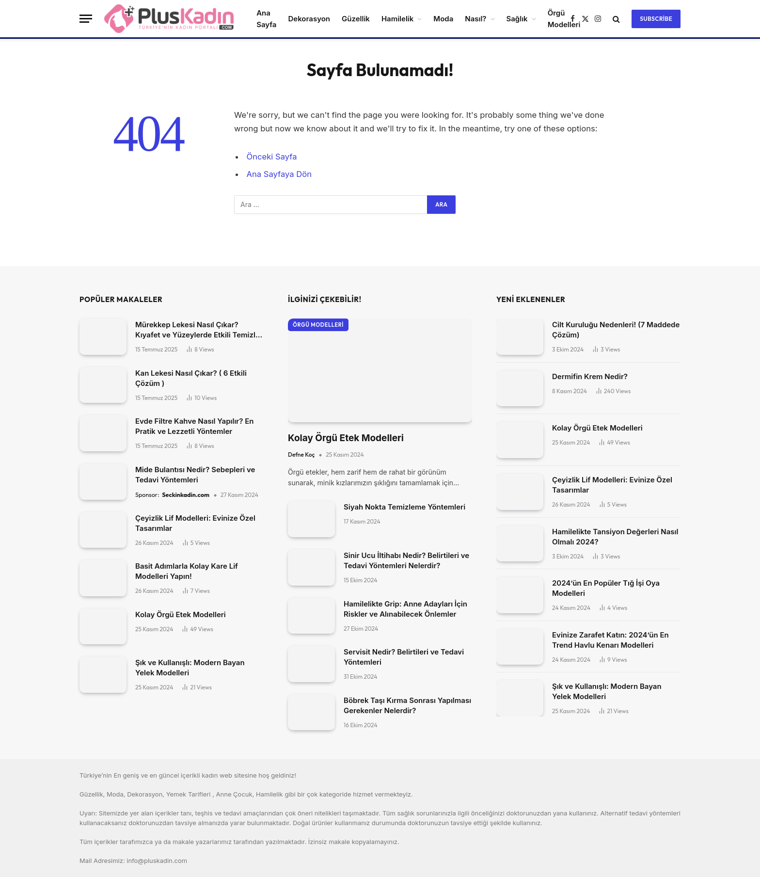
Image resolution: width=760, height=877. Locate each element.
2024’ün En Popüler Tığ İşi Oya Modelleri (606, 588)
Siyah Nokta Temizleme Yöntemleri (404, 506)
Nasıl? (475, 18)
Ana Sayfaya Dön (279, 174)
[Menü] (85, 19)
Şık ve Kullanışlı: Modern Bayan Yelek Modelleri (190, 667)
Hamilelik (397, 18)
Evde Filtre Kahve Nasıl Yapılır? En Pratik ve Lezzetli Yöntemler (194, 426)
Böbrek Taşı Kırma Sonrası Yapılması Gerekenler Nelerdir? (407, 705)
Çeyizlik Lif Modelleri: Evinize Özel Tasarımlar (195, 523)
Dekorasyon (309, 18)
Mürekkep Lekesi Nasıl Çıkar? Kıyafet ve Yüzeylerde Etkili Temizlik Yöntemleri (198, 330)
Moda (443, 18)
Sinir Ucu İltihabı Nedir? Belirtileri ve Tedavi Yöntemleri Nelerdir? (406, 560)
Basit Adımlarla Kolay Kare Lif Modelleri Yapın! (186, 571)
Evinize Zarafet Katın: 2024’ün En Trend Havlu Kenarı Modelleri (610, 640)
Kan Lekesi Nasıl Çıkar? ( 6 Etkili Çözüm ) (191, 378)
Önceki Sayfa (272, 156)
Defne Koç (301, 454)
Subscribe (656, 18)
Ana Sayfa (266, 18)
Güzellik (356, 18)
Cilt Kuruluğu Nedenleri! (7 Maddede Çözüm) (616, 329)
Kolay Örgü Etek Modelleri (180, 614)
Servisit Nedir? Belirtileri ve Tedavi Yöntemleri (404, 657)
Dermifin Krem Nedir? (590, 376)
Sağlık (517, 18)
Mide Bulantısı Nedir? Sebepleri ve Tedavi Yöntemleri (195, 474)
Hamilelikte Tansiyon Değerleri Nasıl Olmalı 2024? (615, 536)
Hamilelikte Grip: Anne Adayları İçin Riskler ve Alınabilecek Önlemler (405, 609)
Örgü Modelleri (318, 324)
